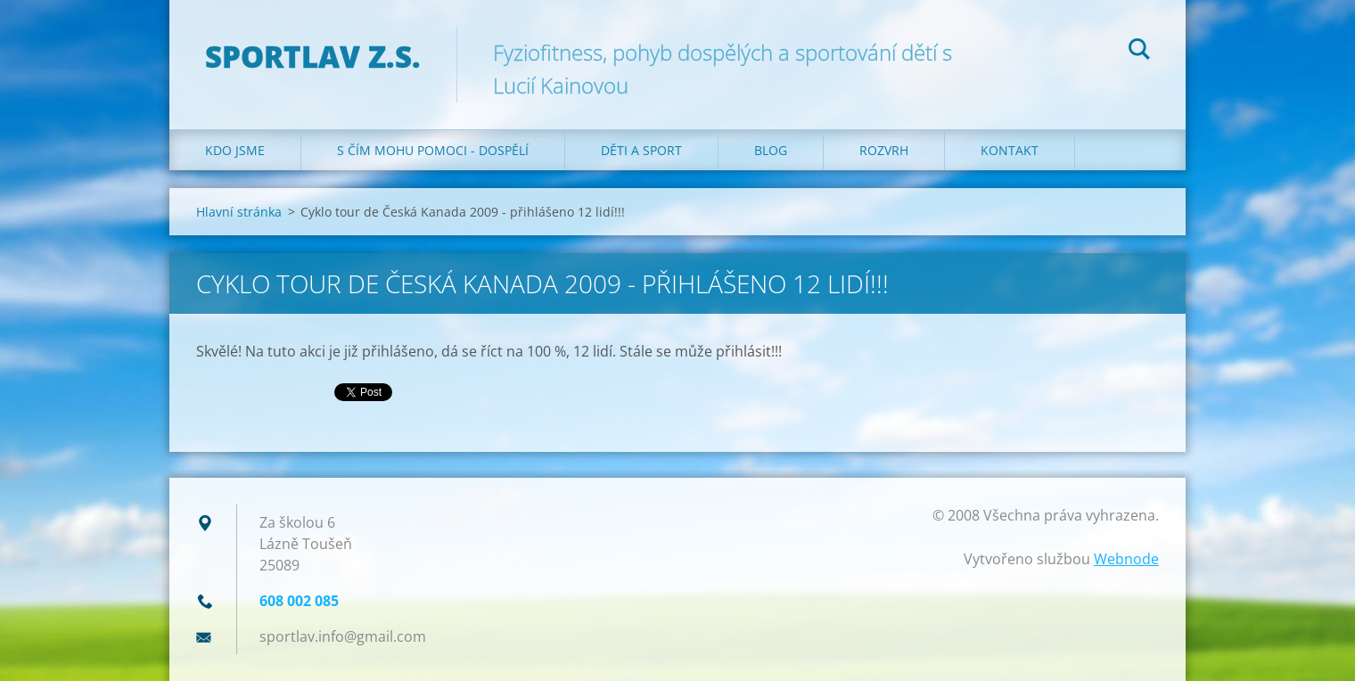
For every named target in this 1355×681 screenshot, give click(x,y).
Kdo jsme (235, 150)
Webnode (1126, 559)
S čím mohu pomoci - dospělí (433, 150)
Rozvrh (883, 150)
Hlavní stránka (239, 211)
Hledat (1139, 52)
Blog (770, 150)
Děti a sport (641, 150)
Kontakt (1010, 150)
